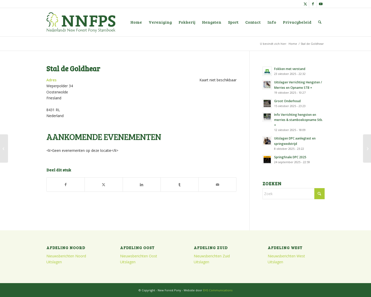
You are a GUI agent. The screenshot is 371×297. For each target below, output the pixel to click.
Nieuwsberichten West (286, 256)
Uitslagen (54, 261)
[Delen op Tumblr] (179, 184)
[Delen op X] (103, 184)
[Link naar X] (305, 4)
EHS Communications (217, 290)
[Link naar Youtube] (321, 4)
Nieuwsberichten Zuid (212, 256)
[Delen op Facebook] (66, 184)
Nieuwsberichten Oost (138, 256)
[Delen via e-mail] (217, 184)
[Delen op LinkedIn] (142, 184)
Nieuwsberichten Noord (66, 256)
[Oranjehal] (4, 148)
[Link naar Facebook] (313, 4)
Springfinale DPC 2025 (290, 157)
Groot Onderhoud (287, 101)
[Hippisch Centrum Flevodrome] (367, 148)
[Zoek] (320, 22)
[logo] (80, 22)
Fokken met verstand (289, 69)
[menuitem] (136, 22)
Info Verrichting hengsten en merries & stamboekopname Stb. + (298, 119)
